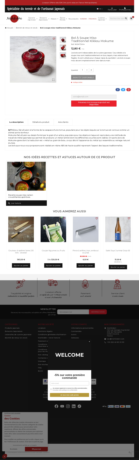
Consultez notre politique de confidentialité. (65, 250)
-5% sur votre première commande (69, 236)
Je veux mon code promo (69, 255)
